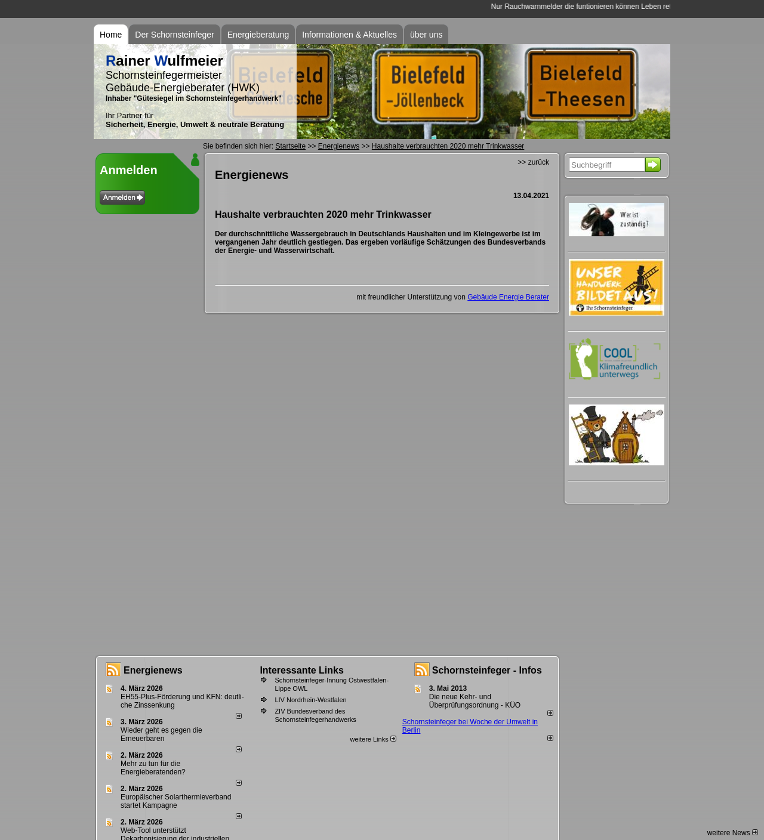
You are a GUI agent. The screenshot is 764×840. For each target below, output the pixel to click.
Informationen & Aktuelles (349, 34)
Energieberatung (258, 34)
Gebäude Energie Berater (508, 297)
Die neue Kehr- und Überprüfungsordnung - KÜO (474, 701)
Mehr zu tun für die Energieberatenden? (153, 767)
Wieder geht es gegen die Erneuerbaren (161, 734)
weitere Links (373, 739)
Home (111, 34)
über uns (426, 34)
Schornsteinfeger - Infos (487, 670)
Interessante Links (302, 670)
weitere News (732, 833)
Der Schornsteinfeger (174, 34)
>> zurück (533, 162)
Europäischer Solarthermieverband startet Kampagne (176, 801)
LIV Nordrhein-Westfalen (310, 699)
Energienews (153, 670)
